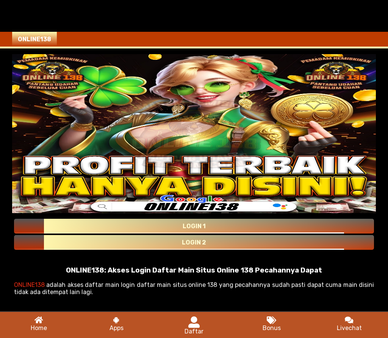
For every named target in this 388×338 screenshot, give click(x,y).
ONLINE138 (29, 284)
